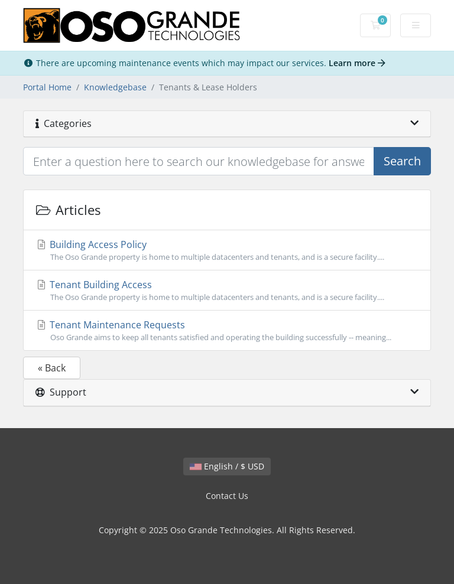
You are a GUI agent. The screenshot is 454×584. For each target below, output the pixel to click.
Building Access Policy (227, 250)
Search (402, 161)
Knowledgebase (115, 87)
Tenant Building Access (227, 290)
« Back (52, 367)
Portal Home (47, 87)
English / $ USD (227, 466)
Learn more (357, 62)
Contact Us (227, 495)
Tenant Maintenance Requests (227, 330)
